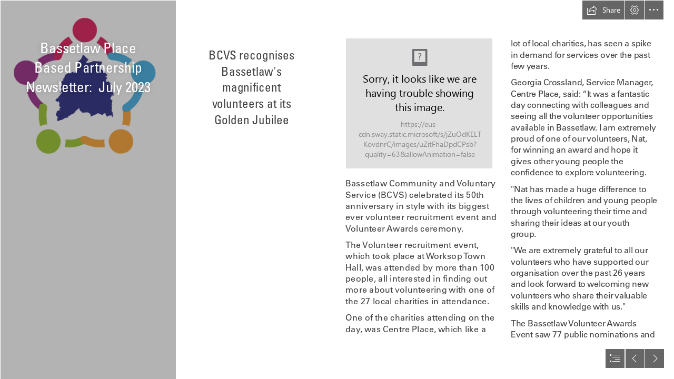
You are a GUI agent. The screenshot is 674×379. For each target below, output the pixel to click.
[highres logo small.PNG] (87, 189)
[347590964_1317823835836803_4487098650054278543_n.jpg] (419, 103)
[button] (603, 10)
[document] (337, 189)
